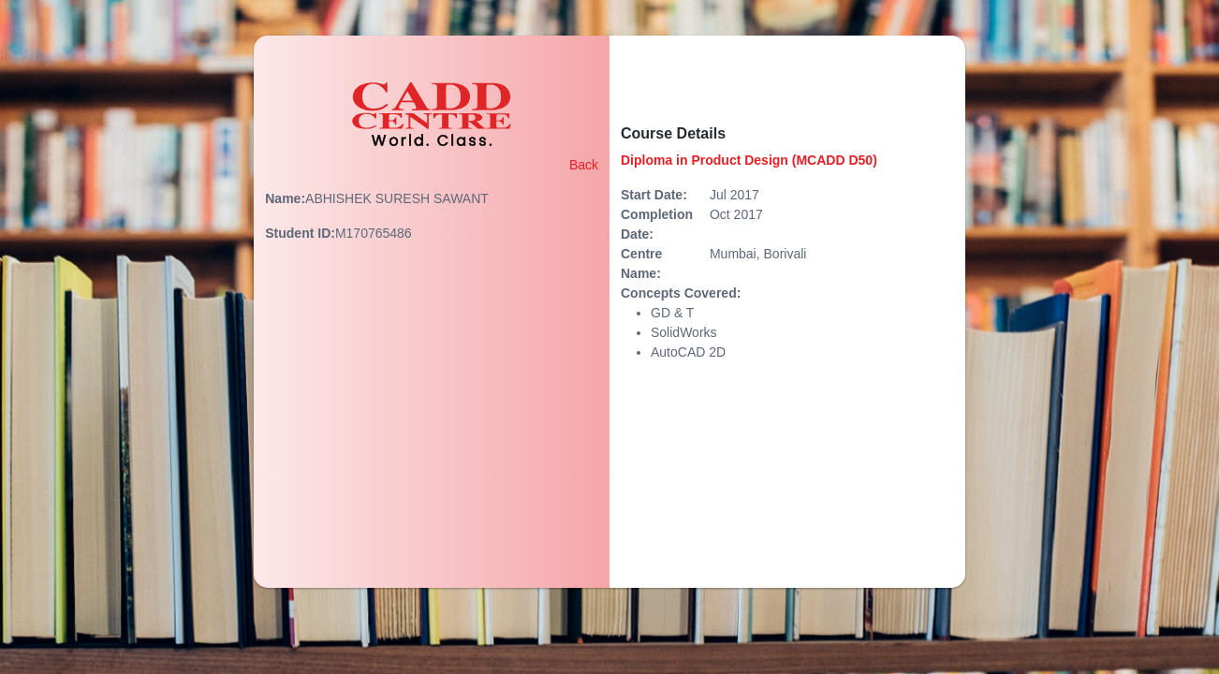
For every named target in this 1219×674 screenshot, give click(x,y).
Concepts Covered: (681, 293)
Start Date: (654, 194)
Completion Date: (657, 224)
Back (583, 164)
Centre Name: (641, 263)
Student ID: (300, 233)
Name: (285, 198)
